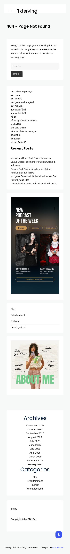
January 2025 (35, 464)
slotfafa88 (16, 138)
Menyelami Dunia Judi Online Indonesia (31, 158)
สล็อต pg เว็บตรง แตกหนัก (24, 120)
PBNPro (32, 519)
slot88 (14, 508)
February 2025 (35, 460)
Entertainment (18, 315)
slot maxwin (17, 106)
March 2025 (35, 456)
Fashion (15, 321)
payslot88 (15, 135)
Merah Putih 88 (18, 142)
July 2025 (35, 441)
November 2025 (35, 425)
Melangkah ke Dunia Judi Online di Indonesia (33, 183)
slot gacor (16, 95)
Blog (13, 309)
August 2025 (35, 437)
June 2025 (35, 445)
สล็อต (13, 116)
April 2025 (35, 452)
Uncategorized (18, 327)
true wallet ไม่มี (18, 109)
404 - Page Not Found (28, 26)
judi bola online (18, 127)
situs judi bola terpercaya (23, 131)
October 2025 (35, 429)
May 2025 (35, 448)
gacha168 (16, 124)
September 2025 (35, 433)
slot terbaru (16, 98)
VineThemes (57, 547)
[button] (10, 9)
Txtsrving (27, 11)
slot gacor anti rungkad (22, 102)
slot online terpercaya (21, 91)
